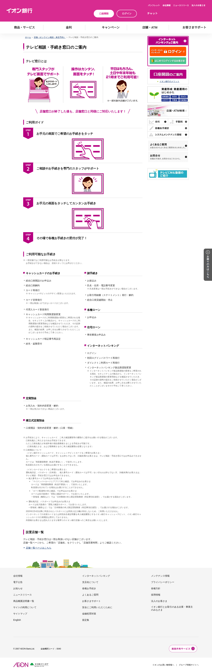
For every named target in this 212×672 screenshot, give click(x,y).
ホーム (28, 37)
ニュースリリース (181, 5)
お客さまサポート (91, 601)
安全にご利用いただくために (97, 607)
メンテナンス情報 (160, 575)
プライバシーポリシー (162, 582)
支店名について (90, 582)
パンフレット (154, 5)
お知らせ (18, 588)
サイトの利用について (24, 607)
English (17, 620)
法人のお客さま (198, 5)
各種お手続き (89, 588)
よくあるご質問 (90, 594)
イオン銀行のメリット (169, 81)
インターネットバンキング (96, 575)
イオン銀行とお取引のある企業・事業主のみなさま (172, 608)
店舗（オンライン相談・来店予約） (50, 37)
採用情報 (155, 594)
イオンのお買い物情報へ (163, 665)
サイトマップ (20, 613)
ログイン (126, 13)
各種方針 (155, 588)
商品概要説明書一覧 (23, 601)
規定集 (85, 620)
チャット (152, 13)
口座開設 (103, 13)
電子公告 (18, 582)
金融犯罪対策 (89, 613)
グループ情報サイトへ (189, 665)
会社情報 (166, 5)
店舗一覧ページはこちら (38, 547)
